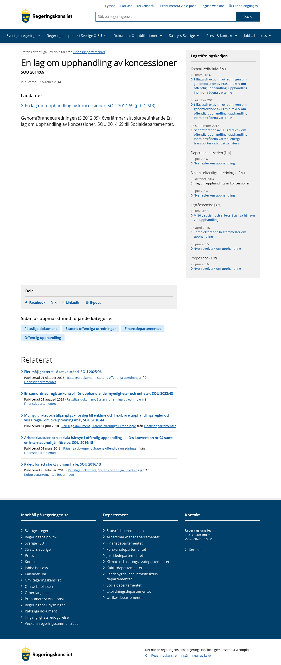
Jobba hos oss (36, 567)
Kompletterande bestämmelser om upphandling (220, 234)
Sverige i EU (34, 543)
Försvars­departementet (126, 549)
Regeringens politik (40, 537)
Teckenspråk (146, 6)
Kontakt (31, 561)
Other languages (243, 6)
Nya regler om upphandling (214, 163)
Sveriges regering (39, 530)
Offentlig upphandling (42, 337)
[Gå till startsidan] (47, 16)
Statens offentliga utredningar (91, 328)
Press (29, 555)
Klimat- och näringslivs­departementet (138, 561)
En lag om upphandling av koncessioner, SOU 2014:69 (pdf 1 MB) (90, 106)
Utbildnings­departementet (129, 591)
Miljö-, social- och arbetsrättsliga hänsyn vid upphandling (224, 217)
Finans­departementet (125, 543)
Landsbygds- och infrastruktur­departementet (132, 576)
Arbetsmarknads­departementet (133, 537)
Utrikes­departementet (125, 597)
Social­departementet (124, 585)
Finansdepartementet (89, 52)
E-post (95, 302)
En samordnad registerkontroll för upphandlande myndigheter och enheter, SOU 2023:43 (98, 393)
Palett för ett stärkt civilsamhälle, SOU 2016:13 (62, 464)
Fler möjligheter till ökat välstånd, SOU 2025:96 (63, 371)
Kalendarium (35, 574)
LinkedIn (73, 302)
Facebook (37, 302)
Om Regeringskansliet (43, 580)
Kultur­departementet (124, 567)
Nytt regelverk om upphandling (217, 248)
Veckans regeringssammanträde (52, 623)
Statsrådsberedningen (125, 530)
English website (212, 6)
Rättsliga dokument (40, 328)
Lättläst (126, 6)
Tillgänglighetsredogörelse (47, 617)
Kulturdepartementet (40, 474)
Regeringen (65, 474)
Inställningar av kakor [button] (196, 655)
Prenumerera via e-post (178, 6)
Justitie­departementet (125, 555)
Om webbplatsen (39, 586)
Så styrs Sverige (38, 549)
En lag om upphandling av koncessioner (220, 183)
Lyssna (110, 6)
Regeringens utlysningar (45, 605)
